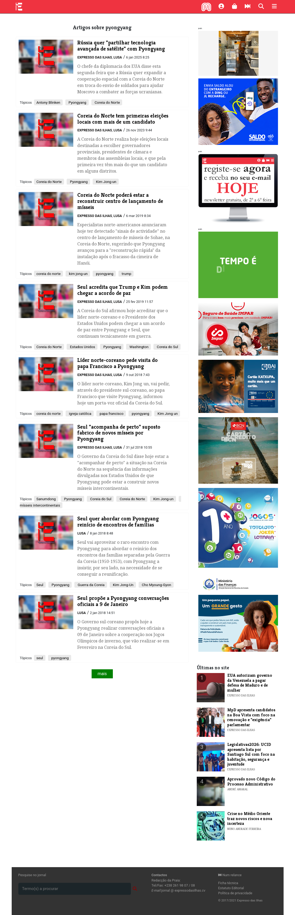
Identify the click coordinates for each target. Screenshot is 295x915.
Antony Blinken (48, 102)
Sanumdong (46, 499)
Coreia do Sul (167, 347)
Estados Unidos (82, 347)
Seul (39, 585)
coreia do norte (48, 273)
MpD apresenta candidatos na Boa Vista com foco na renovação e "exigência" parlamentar (251, 717)
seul (39, 658)
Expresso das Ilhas (94, 57)
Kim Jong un (167, 413)
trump (126, 273)
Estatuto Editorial (231, 888)
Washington (138, 347)
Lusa (117, 57)
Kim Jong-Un (123, 585)
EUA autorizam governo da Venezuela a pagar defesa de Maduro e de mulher (249, 682)
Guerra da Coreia (90, 585)
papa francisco (111, 413)
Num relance (230, 875)
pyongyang (104, 273)
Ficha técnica (228, 883)
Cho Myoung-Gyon (156, 585)
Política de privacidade (235, 893)
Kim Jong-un (105, 181)
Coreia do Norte (107, 102)
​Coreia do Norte (49, 181)
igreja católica (79, 413)
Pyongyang (77, 102)
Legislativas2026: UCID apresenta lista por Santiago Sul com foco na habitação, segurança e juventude (251, 754)
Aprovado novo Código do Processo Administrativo (251, 781)
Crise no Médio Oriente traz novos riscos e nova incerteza (249, 818)
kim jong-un (78, 273)
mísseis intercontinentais (40, 505)
